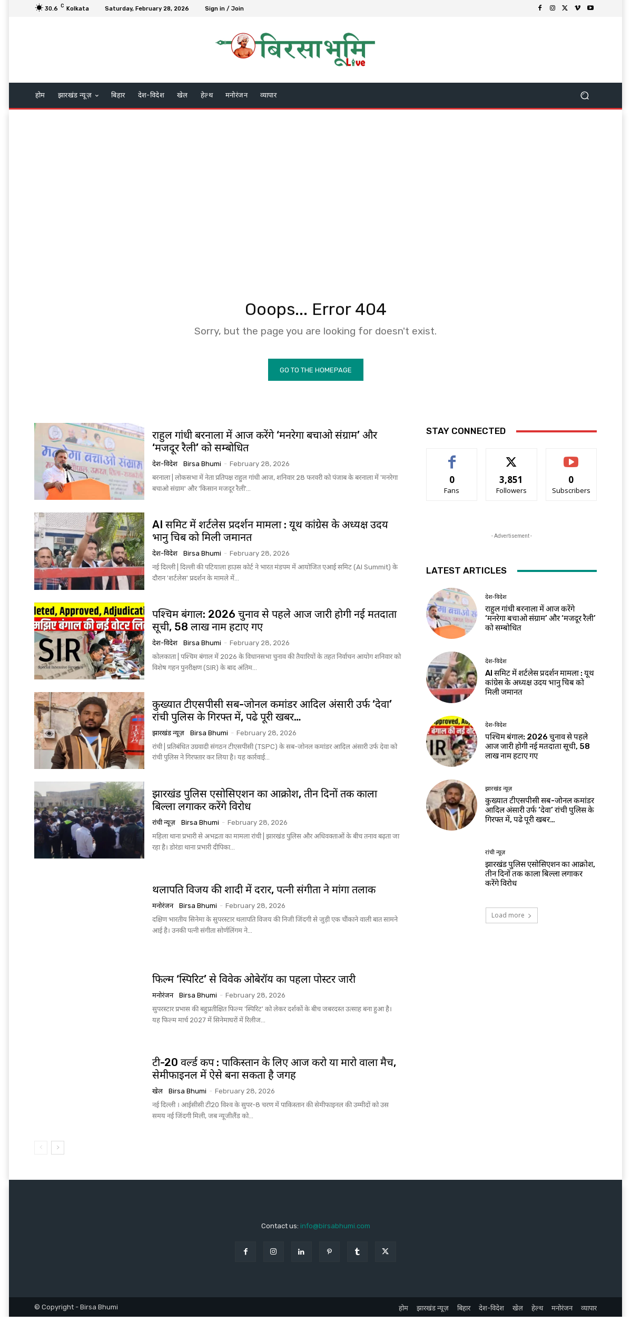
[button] (584, 95)
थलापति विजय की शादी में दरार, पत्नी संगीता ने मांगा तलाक (264, 895)
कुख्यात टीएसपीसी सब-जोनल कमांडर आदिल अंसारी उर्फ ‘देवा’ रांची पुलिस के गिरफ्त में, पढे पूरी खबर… (272, 715)
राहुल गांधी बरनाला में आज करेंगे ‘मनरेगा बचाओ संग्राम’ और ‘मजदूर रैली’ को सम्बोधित (264, 446)
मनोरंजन (162, 910)
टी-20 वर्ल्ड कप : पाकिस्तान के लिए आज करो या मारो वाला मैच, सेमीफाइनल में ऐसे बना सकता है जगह (274, 1074)
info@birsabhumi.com (335, 1231)
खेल (157, 1096)
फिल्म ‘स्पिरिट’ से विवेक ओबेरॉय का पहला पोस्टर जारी (254, 984)
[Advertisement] (315, 194)
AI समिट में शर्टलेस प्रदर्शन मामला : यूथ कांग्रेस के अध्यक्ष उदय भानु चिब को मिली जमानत (270, 536)
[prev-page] (40, 1152)
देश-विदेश (165, 469)
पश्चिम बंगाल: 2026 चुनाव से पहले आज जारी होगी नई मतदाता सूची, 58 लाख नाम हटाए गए (537, 751)
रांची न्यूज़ (163, 827)
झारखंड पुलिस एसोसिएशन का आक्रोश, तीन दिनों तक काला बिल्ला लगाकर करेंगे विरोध (540, 879)
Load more (511, 920)
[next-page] (57, 1152)
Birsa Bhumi (202, 469)
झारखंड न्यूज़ (168, 737)
